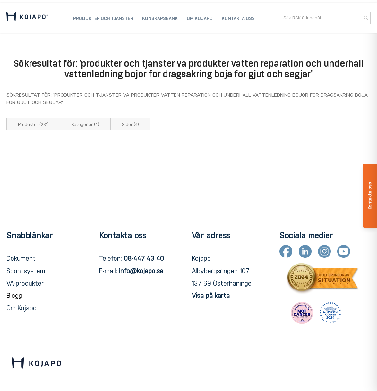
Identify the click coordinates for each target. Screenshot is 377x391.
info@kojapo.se (141, 271)
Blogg (14, 295)
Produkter (33, 124)
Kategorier (85, 124)
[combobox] (325, 18)
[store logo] (27, 17)
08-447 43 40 (144, 258)
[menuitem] (103, 18)
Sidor (130, 124)
